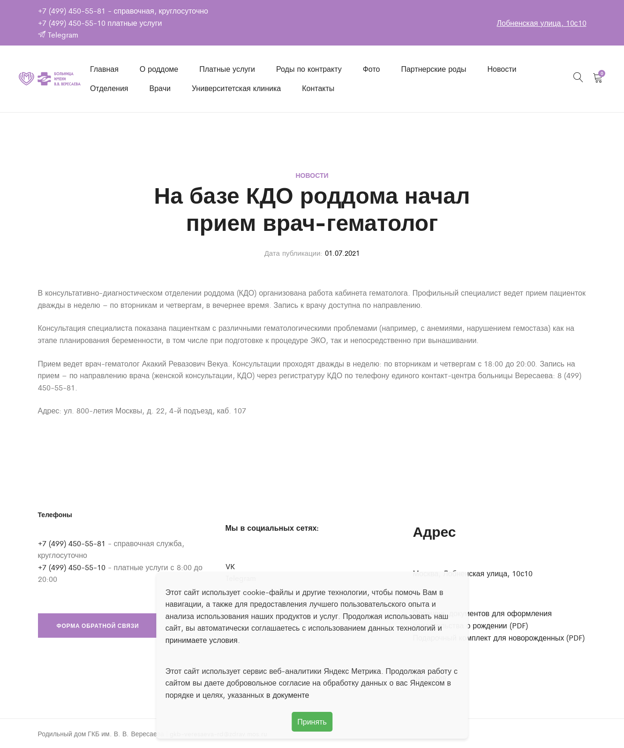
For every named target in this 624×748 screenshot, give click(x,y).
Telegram (58, 34)
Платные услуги (227, 68)
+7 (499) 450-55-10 (71, 22)
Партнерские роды (433, 68)
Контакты (318, 88)
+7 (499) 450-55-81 (71, 10)
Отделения (109, 88)
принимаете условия (201, 639)
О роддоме (159, 68)
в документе (287, 694)
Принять (312, 721)
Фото (371, 68)
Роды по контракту (309, 68)
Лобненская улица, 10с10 (541, 22)
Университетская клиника (236, 88)
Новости (501, 68)
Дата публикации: (293, 253)
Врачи (160, 88)
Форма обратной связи (98, 625)
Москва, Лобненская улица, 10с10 (473, 573)
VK (230, 566)
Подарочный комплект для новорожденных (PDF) (499, 637)
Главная (104, 68)
